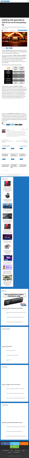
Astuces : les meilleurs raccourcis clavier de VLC (11, 384)
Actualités (19, 30)
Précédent (3, 170)
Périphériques (25, 30)
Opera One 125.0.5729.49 (7, 346)
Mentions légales (17, 450)
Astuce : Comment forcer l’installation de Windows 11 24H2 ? (15, 393)
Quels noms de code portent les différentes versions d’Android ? (15, 388)
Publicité (23, 450)
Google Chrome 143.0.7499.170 (10, 350)
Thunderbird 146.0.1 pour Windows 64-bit (12, 355)
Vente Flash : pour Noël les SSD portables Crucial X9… (12, 422)
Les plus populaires (5, 178)
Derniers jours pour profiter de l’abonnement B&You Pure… (14, 431)
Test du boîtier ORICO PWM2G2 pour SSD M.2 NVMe (12, 308)
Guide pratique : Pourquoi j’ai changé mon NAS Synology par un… (15, 317)
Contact (12, 450)
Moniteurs (22, 30)
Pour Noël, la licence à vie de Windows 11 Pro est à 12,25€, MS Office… (16, 426)
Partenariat (9, 452)
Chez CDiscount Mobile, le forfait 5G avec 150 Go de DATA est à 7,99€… (16, 436)
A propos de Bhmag (6, 450)
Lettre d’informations (17, 452)
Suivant (7, 170)
